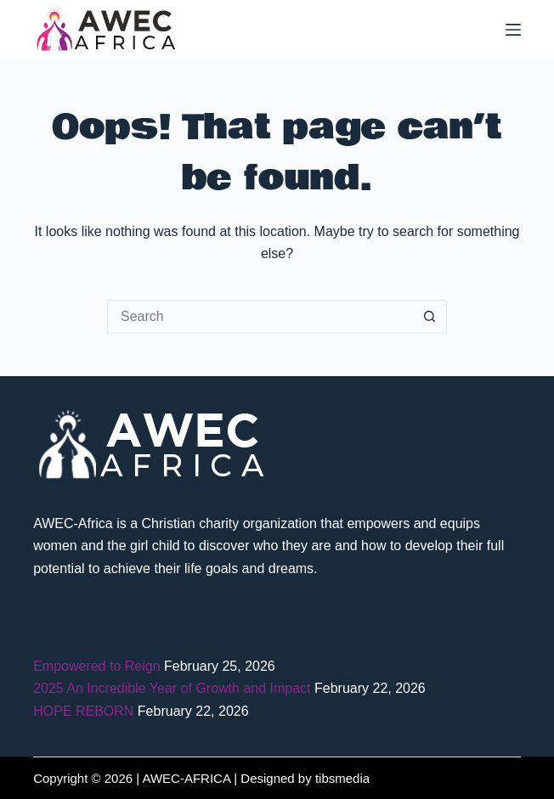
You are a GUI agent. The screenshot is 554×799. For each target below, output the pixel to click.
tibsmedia (342, 778)
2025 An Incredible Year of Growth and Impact (171, 688)
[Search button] (430, 317)
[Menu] (513, 29)
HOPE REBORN (83, 711)
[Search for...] (260, 317)
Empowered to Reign (96, 666)
